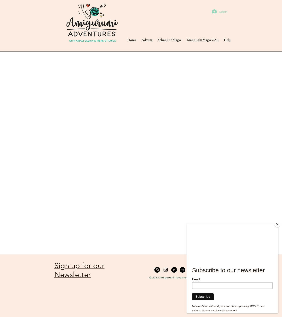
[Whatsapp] (157, 270)
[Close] (277, 224)
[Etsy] (182, 270)
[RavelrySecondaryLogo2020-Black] (174, 270)
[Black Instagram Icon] (165, 270)
